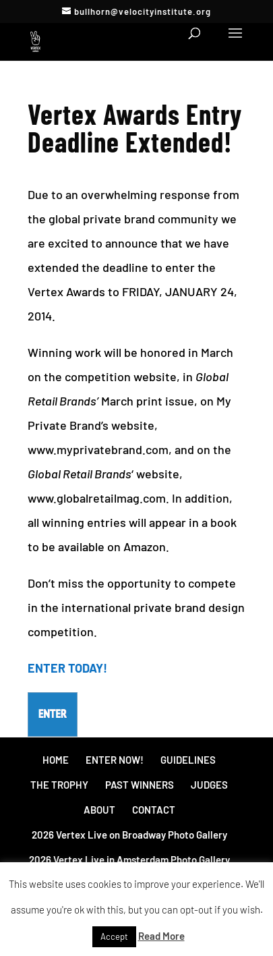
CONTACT (153, 810)
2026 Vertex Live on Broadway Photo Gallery (129, 834)
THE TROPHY (59, 785)
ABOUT (99, 810)
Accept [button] (114, 936)
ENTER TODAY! (67, 667)
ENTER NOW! (115, 760)
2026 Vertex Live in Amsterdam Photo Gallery (129, 859)
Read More (161, 936)
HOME (55, 760)
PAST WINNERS (139, 785)
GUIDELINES (188, 760)
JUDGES (209, 785)
